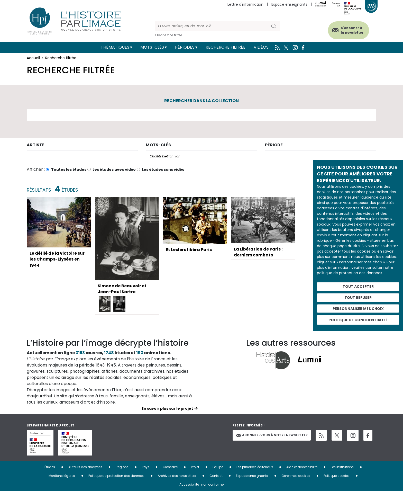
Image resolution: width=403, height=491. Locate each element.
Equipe (218, 467)
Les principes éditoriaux (254, 467)
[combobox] (82, 156)
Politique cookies (337, 476)
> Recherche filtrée (168, 35)
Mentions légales (62, 476)
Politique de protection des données (116, 476)
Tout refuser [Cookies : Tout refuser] (358, 297)
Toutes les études (68, 169)
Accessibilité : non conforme (201, 484)
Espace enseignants (289, 4)
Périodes (185, 47)
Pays (145, 467)
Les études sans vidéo (163, 169)
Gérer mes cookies (295, 476)
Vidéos (261, 47)
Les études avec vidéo (114, 169)
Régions (122, 467)
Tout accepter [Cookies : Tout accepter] (358, 286)
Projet (195, 467)
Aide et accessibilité (301, 467)
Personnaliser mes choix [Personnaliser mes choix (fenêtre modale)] (358, 308)
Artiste (35, 145)
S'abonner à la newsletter (351, 30)
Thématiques (115, 47)
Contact (216, 476)
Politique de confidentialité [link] (358, 320)
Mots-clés (152, 47)
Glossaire (170, 467)
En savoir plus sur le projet (167, 408)
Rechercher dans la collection (201, 101)
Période (274, 145)
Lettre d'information (245, 4)
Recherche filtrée (225, 47)
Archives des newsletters (177, 476)
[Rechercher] (211, 26)
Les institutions (342, 467)
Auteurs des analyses (85, 467)
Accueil (33, 57)
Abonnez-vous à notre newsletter (272, 435)
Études (49, 467)
